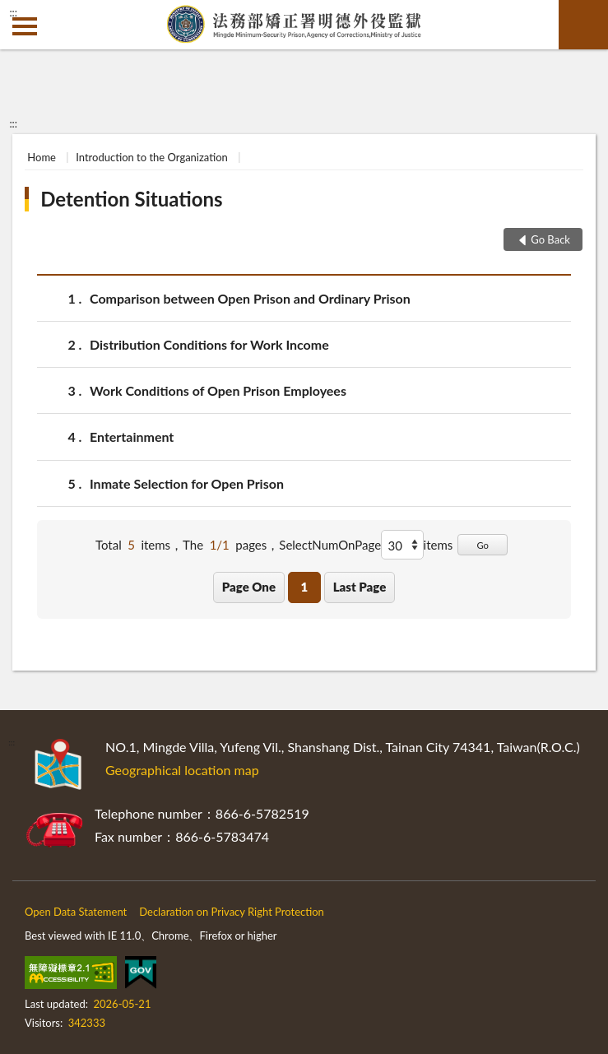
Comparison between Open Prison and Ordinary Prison (250, 298)
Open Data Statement (76, 911)
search (583, 24)
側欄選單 (24, 26)
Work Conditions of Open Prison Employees (218, 390)
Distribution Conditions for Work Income (209, 344)
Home (41, 157)
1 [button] (304, 586)
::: (13, 12)
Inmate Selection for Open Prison (187, 483)
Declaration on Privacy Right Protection (231, 911)
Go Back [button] (550, 239)
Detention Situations (131, 199)
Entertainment (132, 436)
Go (482, 545)
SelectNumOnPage (330, 544)
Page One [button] (249, 586)
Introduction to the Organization (152, 157)
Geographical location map (182, 770)
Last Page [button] (360, 586)
